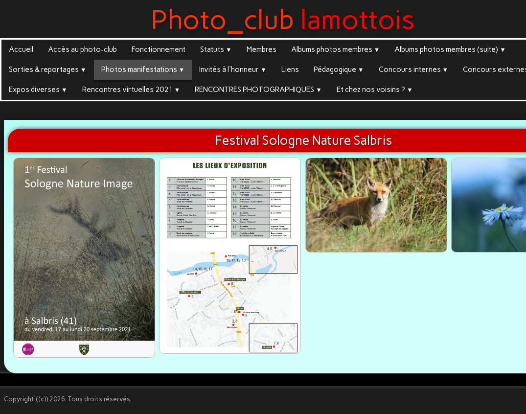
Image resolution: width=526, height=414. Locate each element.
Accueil (21, 49)
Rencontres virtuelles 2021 (131, 89)
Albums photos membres (335, 49)
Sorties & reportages (48, 69)
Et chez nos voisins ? (375, 89)
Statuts (216, 49)
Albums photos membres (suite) (450, 49)
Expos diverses (38, 89)
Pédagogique (339, 69)
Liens (290, 69)
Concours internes (414, 69)
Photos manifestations (143, 69)
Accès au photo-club (82, 49)
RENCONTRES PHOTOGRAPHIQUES (258, 89)
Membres (261, 49)
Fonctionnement (158, 49)
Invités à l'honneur (233, 69)
